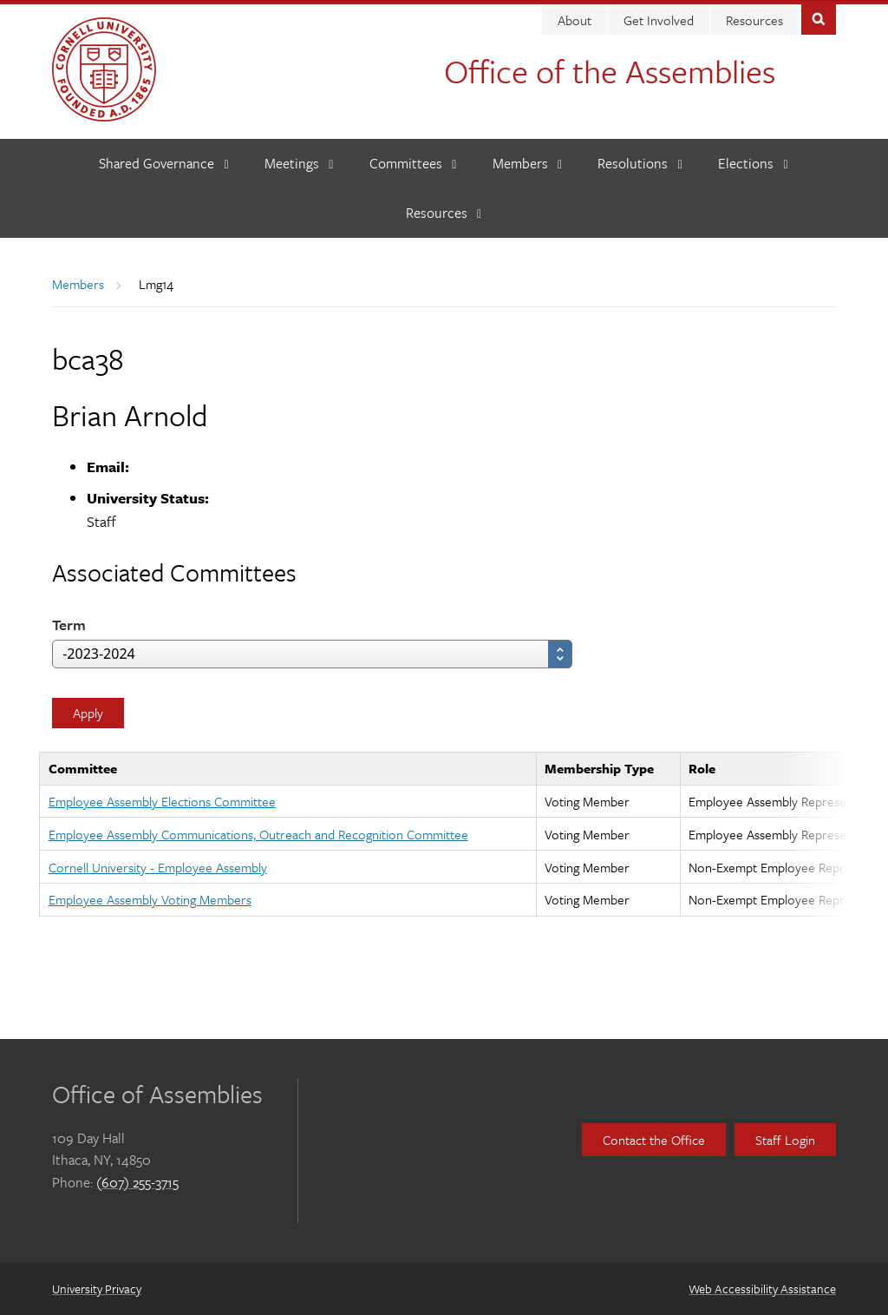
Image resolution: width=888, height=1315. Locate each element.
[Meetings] (299, 162)
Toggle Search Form (818, 17)
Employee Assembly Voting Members (150, 898)
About (574, 19)
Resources (754, 19)
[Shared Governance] (164, 162)
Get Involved (659, 19)
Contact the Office (654, 1137)
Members (78, 283)
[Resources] (444, 212)
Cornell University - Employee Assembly (158, 865)
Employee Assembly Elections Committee (162, 800)
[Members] (527, 162)
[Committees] (413, 162)
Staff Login (785, 1137)
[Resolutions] (640, 162)
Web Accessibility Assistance (762, 1288)
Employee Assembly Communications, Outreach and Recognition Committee (258, 833)
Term (69, 623)
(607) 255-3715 (137, 1180)
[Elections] (753, 162)
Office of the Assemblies (609, 70)
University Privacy (96, 1288)
